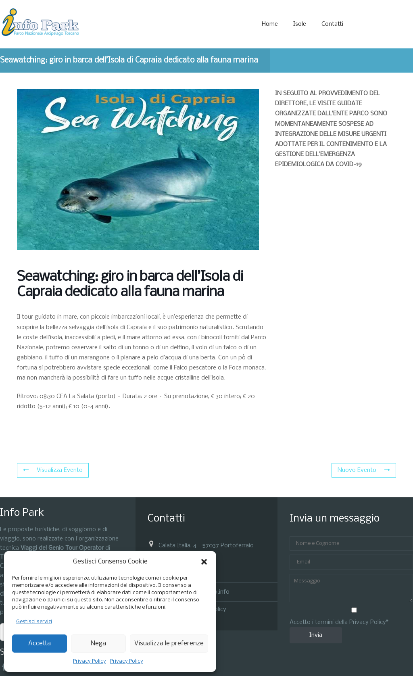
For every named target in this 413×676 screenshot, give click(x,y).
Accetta (39, 643)
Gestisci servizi (34, 621)
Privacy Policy (89, 661)
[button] (204, 562)
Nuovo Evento (364, 470)
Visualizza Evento (53, 470)
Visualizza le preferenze (169, 643)
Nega (98, 643)
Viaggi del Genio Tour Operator (62, 548)
